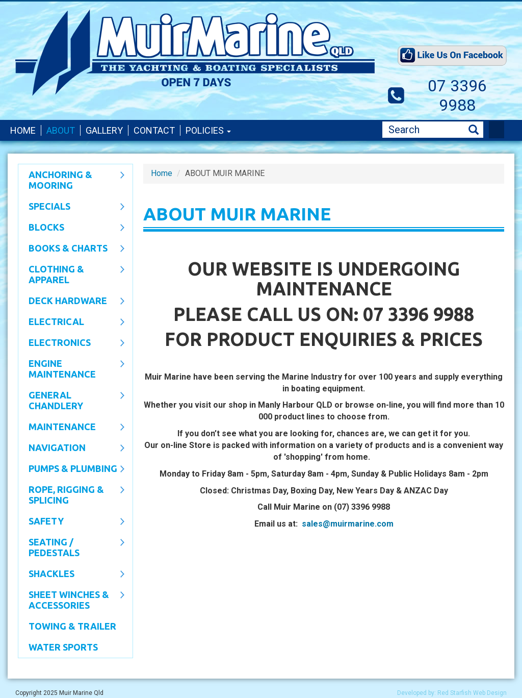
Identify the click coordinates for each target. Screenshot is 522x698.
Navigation (71, 448)
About (60, 130)
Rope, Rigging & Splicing (71, 494)
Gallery (104, 130)
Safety (71, 522)
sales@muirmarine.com (348, 524)
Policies (208, 130)
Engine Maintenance (71, 368)
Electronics (71, 343)
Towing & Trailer (72, 626)
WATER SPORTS (63, 647)
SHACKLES (71, 574)
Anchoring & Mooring (71, 179)
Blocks (71, 228)
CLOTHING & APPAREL (71, 274)
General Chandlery (71, 400)
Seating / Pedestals (71, 547)
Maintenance (71, 427)
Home (23, 130)
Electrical (71, 322)
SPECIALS (71, 207)
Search (473, 129)
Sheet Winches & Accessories (71, 599)
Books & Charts (71, 249)
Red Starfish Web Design (472, 692)
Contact (154, 130)
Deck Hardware (71, 301)
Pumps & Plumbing (71, 469)
